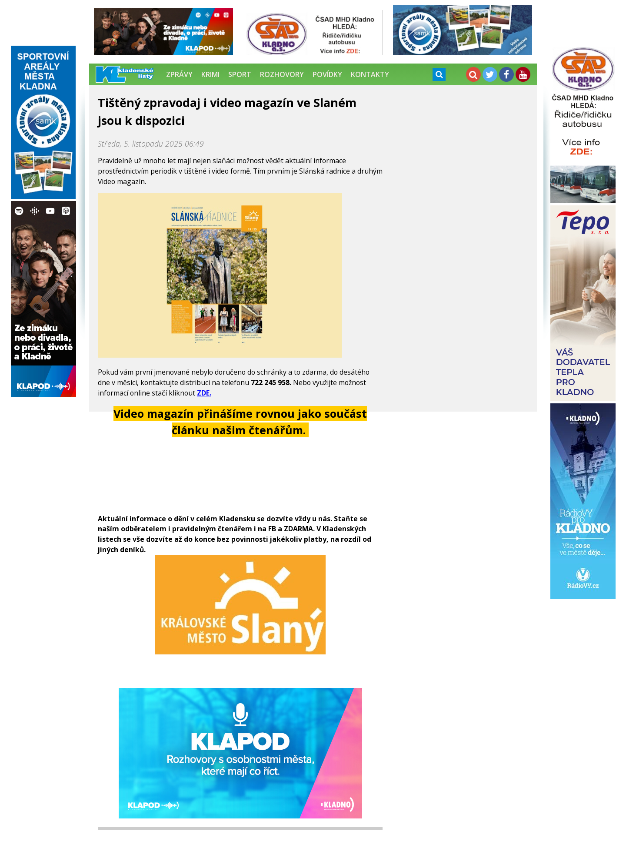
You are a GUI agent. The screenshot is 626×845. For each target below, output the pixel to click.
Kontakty (370, 74)
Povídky (327, 74)
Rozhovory (282, 74)
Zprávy (179, 74)
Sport (239, 74)
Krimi (210, 74)
